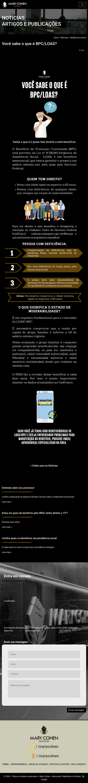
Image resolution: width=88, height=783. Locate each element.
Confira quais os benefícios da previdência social (29, 538)
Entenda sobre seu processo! (18, 487)
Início (56, 37)
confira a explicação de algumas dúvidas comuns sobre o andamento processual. (38, 497)
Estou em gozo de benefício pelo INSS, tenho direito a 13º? (35, 513)
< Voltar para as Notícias (44, 465)
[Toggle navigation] (82, 4)
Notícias (64, 37)
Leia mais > (7, 502)
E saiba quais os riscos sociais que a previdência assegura (28, 547)
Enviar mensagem (76, 710)
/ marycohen (44, 746)
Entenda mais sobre (11, 522)
